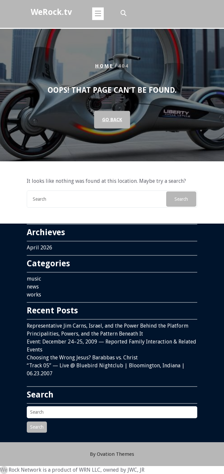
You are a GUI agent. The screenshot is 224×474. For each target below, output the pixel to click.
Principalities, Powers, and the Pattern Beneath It (85, 330)
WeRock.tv (51, 12)
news (33, 283)
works (34, 291)
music (34, 275)
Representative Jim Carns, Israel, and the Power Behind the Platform (107, 322)
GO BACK (112, 119)
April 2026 (39, 244)
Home (104, 66)
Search (181, 199)
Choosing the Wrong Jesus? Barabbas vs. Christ (82, 354)
